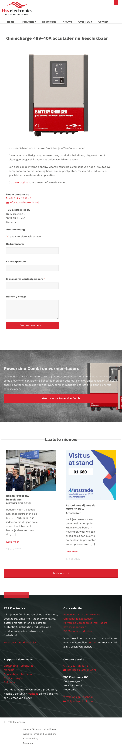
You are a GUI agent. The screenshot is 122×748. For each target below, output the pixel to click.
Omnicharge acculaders (78, 618)
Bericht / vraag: (16, 296)
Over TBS (84, 21)
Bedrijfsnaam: (15, 243)
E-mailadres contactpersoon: (25, 279)
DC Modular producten (77, 631)
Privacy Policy (30, 738)
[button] (61, 398)
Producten (27, 21)
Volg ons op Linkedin (78, 701)
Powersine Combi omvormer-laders (85, 622)
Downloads (49, 21)
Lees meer (12, 541)
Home (10, 21)
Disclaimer (28, 743)
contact (93, 642)
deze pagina (20, 182)
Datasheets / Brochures (18, 665)
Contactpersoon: (16, 261)
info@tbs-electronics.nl (22, 202)
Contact (103, 21)
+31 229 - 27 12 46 (18, 198)
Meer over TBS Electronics (20, 642)
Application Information (19, 674)
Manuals (9, 669)
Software (9, 682)
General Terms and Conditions (39, 729)
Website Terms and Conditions (39, 734)
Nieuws (67, 21)
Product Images (13, 678)
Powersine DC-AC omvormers (81, 614)
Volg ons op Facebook (78, 696)
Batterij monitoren (74, 626)
